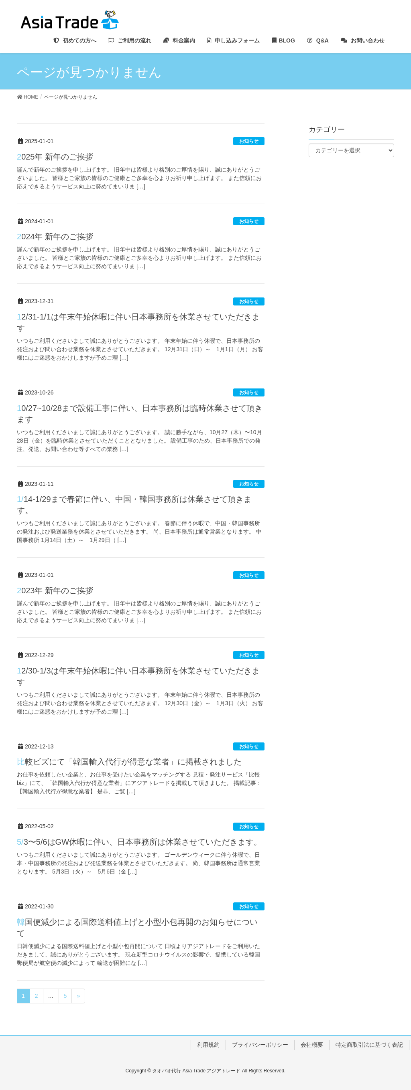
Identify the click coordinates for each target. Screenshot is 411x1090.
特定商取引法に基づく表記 (369, 1044)
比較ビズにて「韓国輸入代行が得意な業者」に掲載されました (129, 761)
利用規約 (208, 1044)
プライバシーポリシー (260, 1044)
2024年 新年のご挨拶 (55, 236)
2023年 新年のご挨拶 (55, 590)
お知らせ (248, 141)
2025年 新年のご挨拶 (55, 156)
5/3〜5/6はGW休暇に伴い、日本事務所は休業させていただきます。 (139, 841)
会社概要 (312, 1044)
